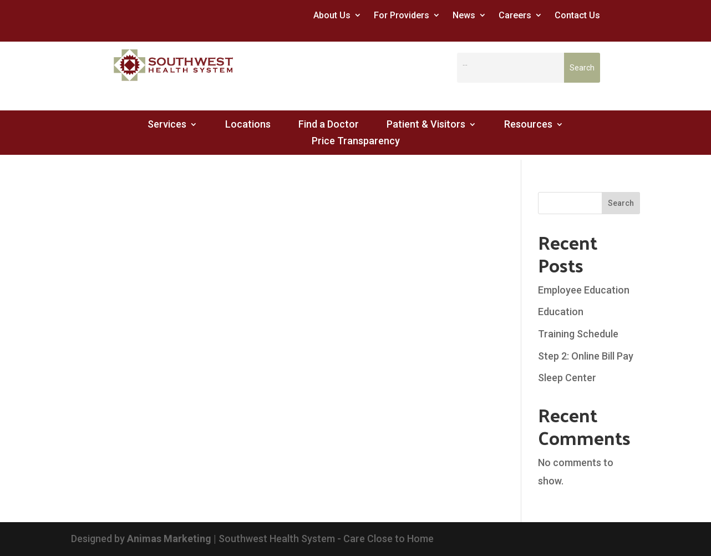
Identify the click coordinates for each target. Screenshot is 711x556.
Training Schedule (578, 334)
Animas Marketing (169, 538)
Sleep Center (567, 377)
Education (560, 311)
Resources (528, 125)
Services (167, 125)
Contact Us (577, 15)
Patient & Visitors (426, 125)
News (464, 15)
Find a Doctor (328, 125)
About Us (332, 15)
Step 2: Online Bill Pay (585, 356)
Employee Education (583, 290)
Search (621, 203)
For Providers (401, 15)
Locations (248, 125)
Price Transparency (356, 141)
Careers (515, 15)
